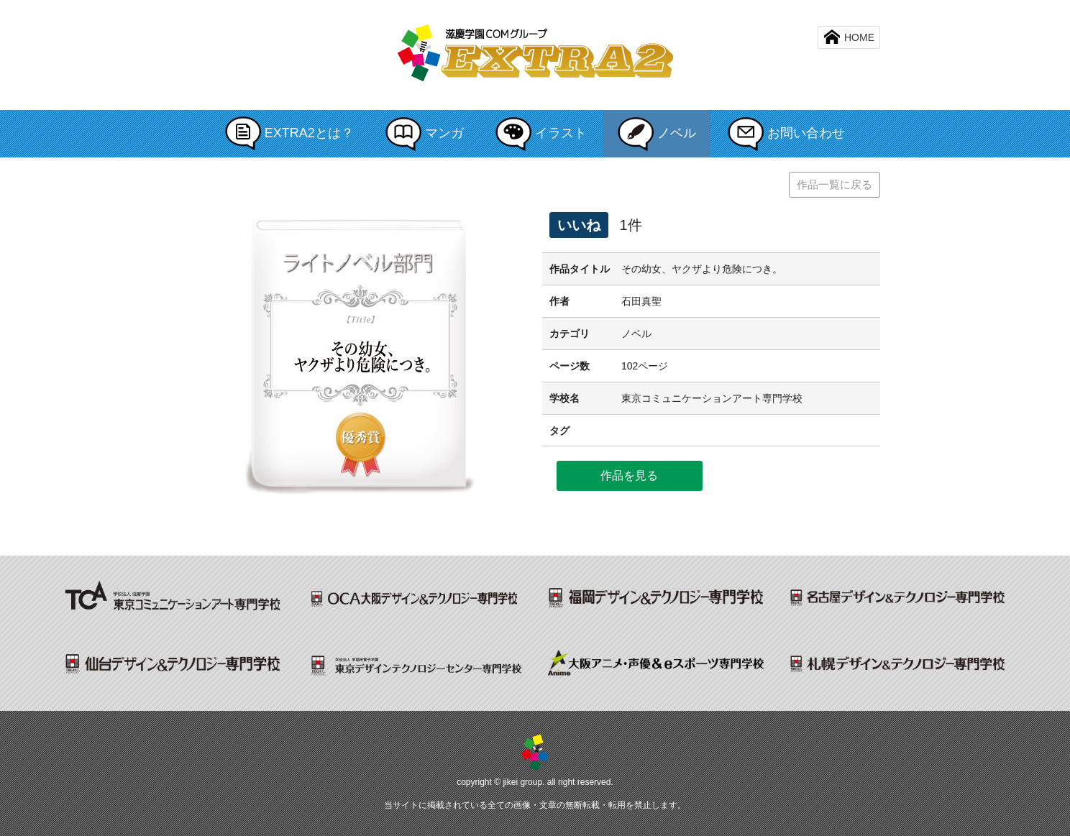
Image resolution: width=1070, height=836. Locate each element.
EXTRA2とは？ (289, 134)
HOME (848, 36)
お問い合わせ (786, 134)
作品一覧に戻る (834, 184)
